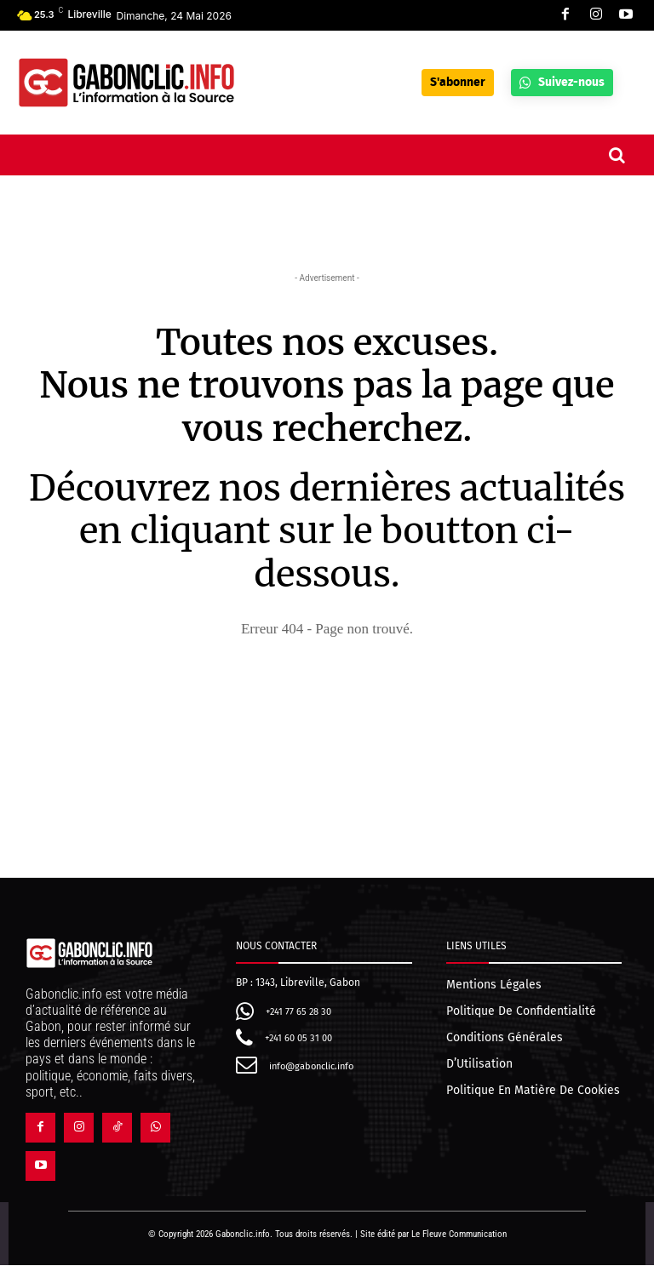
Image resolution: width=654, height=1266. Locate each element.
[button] (616, 155)
